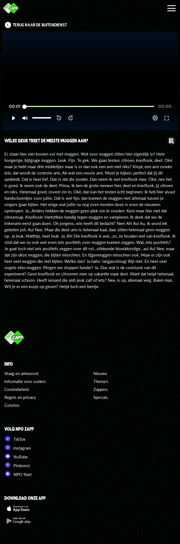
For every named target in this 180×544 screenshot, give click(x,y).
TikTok (15, 438)
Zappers (100, 389)
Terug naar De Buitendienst (40, 24)
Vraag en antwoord (21, 373)
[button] (13, 117)
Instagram (17, 447)
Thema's (100, 381)
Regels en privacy (20, 397)
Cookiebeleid (16, 389)
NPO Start (18, 473)
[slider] (89, 107)
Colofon (11, 405)
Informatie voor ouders (25, 381)
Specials (100, 397)
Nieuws (100, 373)
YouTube (16, 456)
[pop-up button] (155, 117)
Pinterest (17, 465)
